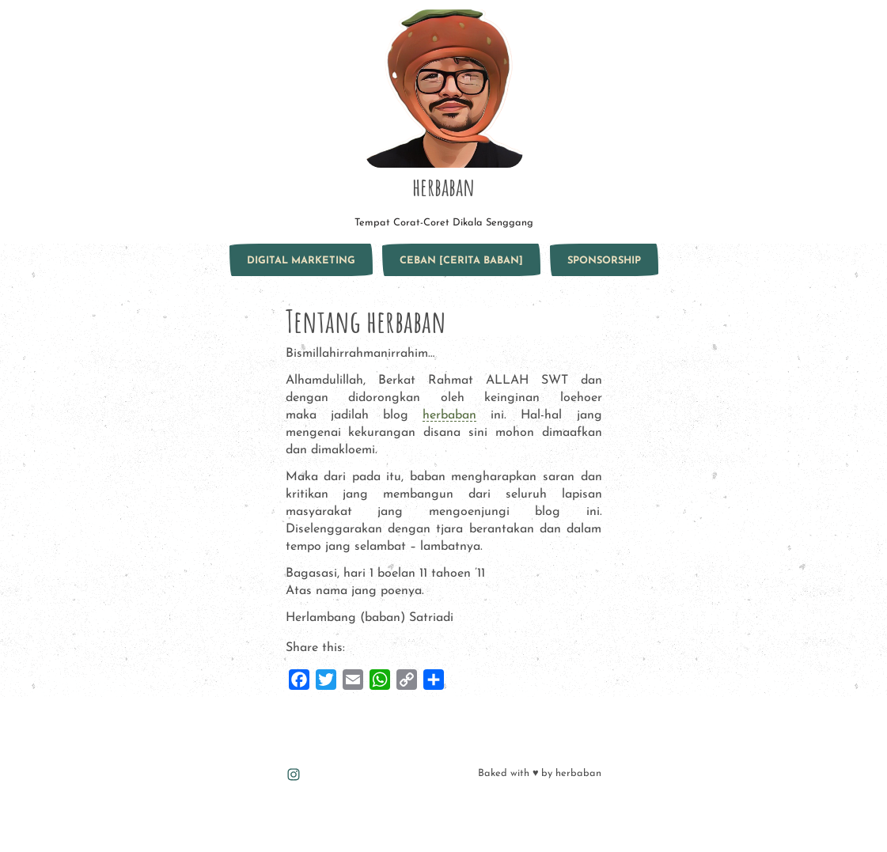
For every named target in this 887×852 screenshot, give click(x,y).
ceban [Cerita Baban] (461, 261)
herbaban (443, 187)
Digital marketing (301, 261)
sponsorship (604, 261)
